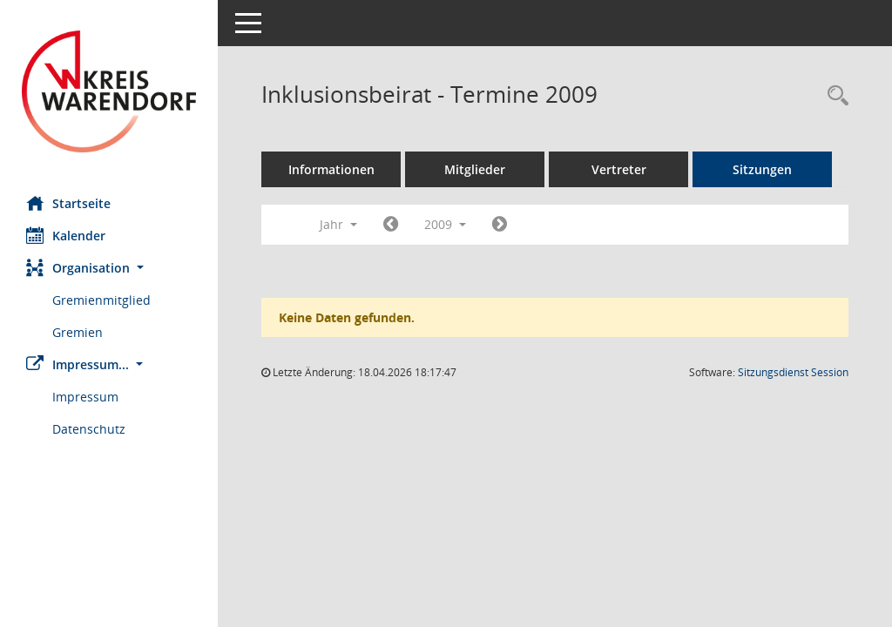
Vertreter (618, 169)
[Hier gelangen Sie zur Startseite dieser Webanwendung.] (109, 91)
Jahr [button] (338, 224)
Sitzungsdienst (793, 372)
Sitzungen (762, 169)
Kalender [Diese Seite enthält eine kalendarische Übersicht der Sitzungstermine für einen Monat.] (65, 235)
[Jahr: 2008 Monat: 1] (390, 224)
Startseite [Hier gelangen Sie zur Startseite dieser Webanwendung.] (68, 203)
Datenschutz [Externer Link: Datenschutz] (88, 429)
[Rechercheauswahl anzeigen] (833, 96)
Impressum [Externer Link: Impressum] (85, 396)
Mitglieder (474, 169)
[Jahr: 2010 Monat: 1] (499, 224)
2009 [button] (445, 224)
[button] (109, 268)
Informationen (331, 169)
